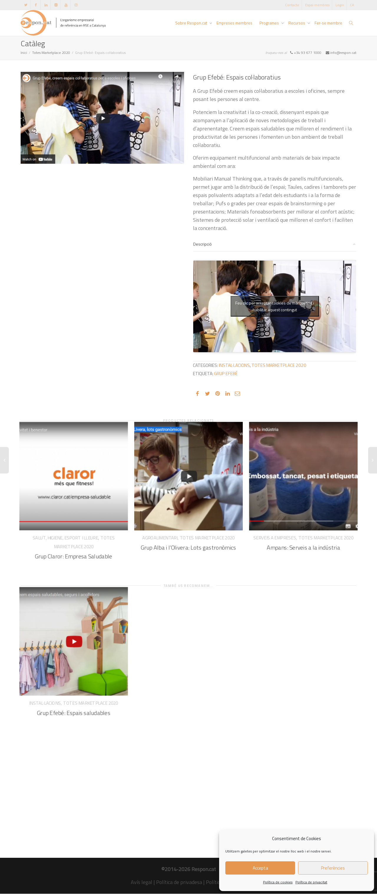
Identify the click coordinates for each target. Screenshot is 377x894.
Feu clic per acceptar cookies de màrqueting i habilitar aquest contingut (274, 306)
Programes (269, 23)
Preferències (333, 868)
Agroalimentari (163, 532)
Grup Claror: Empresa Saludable (73, 549)
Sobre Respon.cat (191, 23)
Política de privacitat (311, 882)
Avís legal (141, 882)
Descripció (202, 244)
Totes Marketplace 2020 (51, 52)
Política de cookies (277, 882)
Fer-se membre (328, 23)
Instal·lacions (234, 365)
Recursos (297, 23)
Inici (24, 52)
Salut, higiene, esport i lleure (66, 533)
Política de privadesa (179, 882)
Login (339, 5)
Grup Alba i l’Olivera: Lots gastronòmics (188, 541)
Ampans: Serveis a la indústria (303, 541)
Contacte (292, 5)
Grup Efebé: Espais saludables (73, 706)
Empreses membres (234, 23)
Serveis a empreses (278, 532)
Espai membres (317, 5)
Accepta (260, 868)
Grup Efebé (226, 373)
